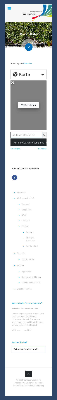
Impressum (26, 271)
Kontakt (20, 265)
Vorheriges (15, 148)
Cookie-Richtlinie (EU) (31, 282)
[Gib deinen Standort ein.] (26, 135)
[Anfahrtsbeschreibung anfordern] (28, 142)
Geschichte (26, 209)
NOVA (24, 215)
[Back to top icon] (28, 374)
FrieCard (25, 226)
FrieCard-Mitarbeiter (30, 239)
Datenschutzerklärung (31, 277)
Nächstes (42, 148)
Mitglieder (21, 253)
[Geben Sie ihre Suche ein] (28, 349)
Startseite (21, 192)
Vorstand (25, 204)
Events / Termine (24, 289)
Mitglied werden (28, 259)
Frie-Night (26, 220)
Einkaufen (27, 63)
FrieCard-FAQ (32, 246)
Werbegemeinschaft (25, 198)
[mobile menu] (9, 8)
